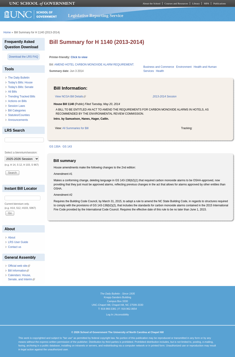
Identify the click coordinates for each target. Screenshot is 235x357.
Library (196, 3)
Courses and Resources (176, 3)
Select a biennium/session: (21, 152)
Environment (183, 66)
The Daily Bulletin (18, 77)
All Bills (12, 91)
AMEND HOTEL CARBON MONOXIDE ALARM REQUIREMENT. (94, 64)
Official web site (19, 265)
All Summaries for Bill (75, 128)
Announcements (18, 120)
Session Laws (16, 106)
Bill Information (18, 270)
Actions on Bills (17, 101)
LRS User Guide (18, 242)
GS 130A (55, 146)
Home (7, 32)
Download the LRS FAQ (23, 56)
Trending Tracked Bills (21, 96)
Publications (219, 3)
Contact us (14, 247)
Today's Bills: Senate (20, 87)
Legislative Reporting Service (95, 15)
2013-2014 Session (164, 96)
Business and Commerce (158, 66)
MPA (206, 3)
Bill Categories (17, 110)
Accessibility (122, 314)
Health (160, 71)
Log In (109, 314)
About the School (151, 3)
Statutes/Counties (19, 115)
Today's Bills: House (20, 82)
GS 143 (67, 146)
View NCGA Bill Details (70, 96)
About (11, 237)
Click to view (79, 57)
